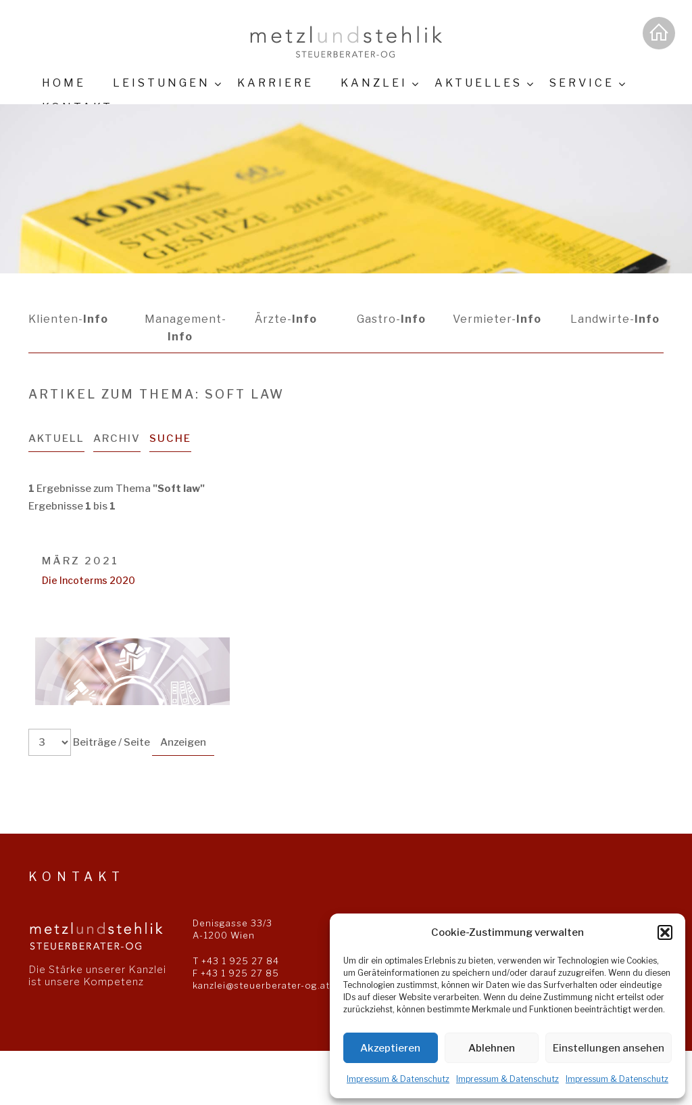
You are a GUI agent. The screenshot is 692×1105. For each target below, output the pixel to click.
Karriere (275, 82)
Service (581, 82)
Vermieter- (497, 319)
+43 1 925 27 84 (240, 960)
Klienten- (68, 319)
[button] (665, 932)
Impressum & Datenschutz (398, 1079)
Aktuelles (478, 82)
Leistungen (161, 82)
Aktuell (56, 438)
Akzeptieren (390, 1048)
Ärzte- (286, 319)
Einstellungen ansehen (608, 1048)
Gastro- (391, 319)
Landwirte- (615, 319)
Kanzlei (374, 82)
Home (64, 82)
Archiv (117, 438)
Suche (170, 438)
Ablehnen (491, 1048)
